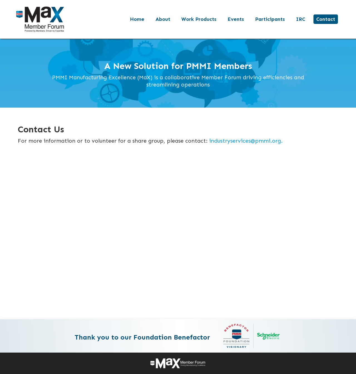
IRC (300, 19)
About (162, 19)
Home (137, 19)
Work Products (198, 19)
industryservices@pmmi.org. (246, 140)
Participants (270, 19)
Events (236, 19)
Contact (325, 19)
